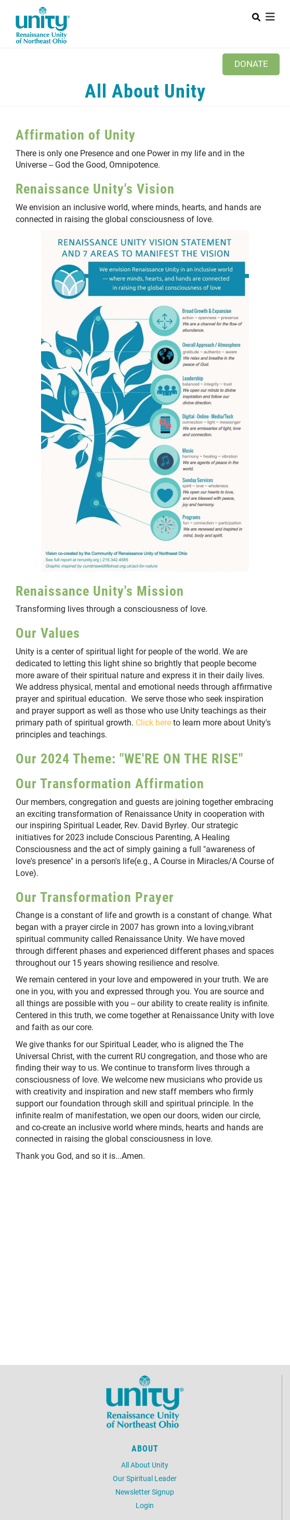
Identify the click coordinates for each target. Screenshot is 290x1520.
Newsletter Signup (144, 1492)
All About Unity (144, 1465)
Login (145, 1505)
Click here (153, 722)
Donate (251, 64)
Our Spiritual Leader (145, 1478)
